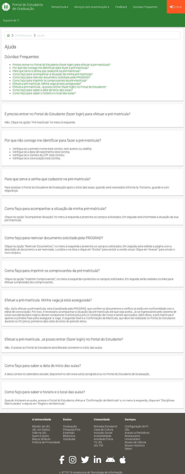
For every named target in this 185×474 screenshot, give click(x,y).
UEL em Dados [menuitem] (41, 429)
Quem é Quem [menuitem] (40, 436)
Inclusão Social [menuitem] (103, 432)
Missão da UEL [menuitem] (41, 426)
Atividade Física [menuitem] (103, 439)
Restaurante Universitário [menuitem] (132, 437)
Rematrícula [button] (59, 7)
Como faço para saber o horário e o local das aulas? (44, 93)
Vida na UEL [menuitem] (39, 432)
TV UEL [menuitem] (98, 442)
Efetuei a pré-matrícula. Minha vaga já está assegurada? (46, 83)
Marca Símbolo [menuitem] (41, 439)
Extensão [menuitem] (69, 432)
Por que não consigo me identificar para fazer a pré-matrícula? (50, 67)
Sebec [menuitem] (128, 448)
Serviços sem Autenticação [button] (91, 7)
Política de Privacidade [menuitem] (46, 442)
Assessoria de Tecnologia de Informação (98, 472)
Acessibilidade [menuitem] (102, 436)
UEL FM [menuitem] (98, 445)
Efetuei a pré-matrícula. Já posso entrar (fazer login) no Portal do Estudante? (59, 86)
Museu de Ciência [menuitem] (135, 442)
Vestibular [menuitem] (69, 439)
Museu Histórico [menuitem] (135, 445)
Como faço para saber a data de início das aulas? (42, 90)
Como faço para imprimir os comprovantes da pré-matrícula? (49, 80)
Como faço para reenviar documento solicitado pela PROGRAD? (51, 77)
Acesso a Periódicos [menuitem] (137, 432)
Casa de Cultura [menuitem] (103, 429)
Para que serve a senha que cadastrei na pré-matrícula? (46, 71)
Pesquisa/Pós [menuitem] (71, 429)
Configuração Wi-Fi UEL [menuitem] (136, 428)
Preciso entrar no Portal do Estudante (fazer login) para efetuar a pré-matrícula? (61, 64)
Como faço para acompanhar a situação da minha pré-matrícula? (52, 74)
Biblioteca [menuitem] (69, 436)
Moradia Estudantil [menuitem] (105, 426)
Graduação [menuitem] (70, 426)
